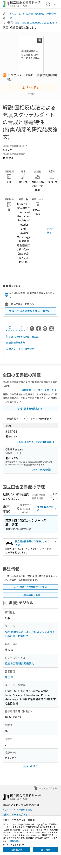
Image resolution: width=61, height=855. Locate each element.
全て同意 (45, 849)
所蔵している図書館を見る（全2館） (30, 311)
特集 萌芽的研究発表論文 (19, 663)
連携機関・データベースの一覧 (39, 390)
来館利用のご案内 (47, 508)
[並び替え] (16, 418)
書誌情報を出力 (15, 342)
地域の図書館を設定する (37, 409)
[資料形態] (41, 418)
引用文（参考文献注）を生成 (22, 336)
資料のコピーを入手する (15, 814)
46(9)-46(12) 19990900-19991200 (34, 23)
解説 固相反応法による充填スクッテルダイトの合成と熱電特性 (30, 634)
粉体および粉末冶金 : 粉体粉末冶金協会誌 (33, 16)
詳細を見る (15, 840)
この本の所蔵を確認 (43, 470)
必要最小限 (16, 849)
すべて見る (50, 230)
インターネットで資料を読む (17, 809)
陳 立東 (9, 677)
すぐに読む (30, 87)
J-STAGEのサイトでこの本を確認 (36, 442)
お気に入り (10, 328)
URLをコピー (20, 328)
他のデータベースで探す (19, 349)
